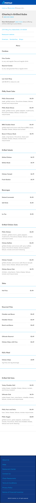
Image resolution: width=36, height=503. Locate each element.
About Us (5, 460)
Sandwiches (14, 39)
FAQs (4, 464)
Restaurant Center (9, 469)
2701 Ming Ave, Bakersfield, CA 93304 (14, 29)
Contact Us (6, 474)
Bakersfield (12, 8)
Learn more (18, 22)
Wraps (21, 39)
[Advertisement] (18, 443)
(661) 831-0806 (9, 17)
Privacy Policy (7, 488)
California (4, 8)
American (5, 39)
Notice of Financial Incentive (12, 492)
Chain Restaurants (9, 478)
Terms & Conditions (9, 483)
